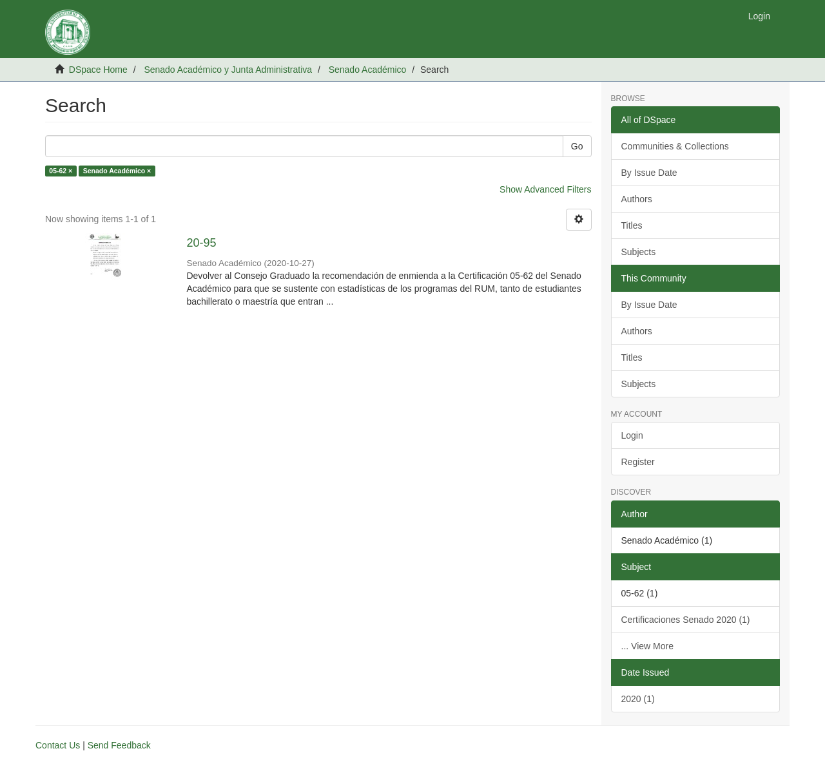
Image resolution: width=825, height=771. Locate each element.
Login (632, 435)
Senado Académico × (117, 171)
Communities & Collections (675, 146)
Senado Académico (368, 69)
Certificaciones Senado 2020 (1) (685, 619)
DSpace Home (98, 69)
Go (577, 146)
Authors (636, 199)
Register (638, 462)
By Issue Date (649, 172)
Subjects (638, 252)
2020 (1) (638, 699)
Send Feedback (119, 745)
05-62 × (60, 171)
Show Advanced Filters (545, 189)
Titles (632, 225)
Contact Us (57, 745)
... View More (647, 646)
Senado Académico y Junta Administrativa (228, 69)
